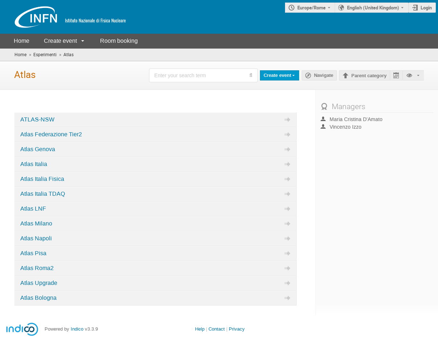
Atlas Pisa (33, 253)
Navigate (323, 75)
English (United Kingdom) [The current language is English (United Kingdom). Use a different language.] (373, 7)
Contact (216, 329)
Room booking (119, 41)
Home (21, 41)
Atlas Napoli (36, 238)
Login (426, 7)
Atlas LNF (33, 208)
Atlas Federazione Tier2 (51, 134)
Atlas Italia (33, 164)
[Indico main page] (63, 17)
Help (199, 329)
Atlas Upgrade (38, 283)
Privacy (237, 329)
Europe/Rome (311, 7)
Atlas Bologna (38, 298)
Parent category (369, 75)
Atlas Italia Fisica (42, 179)
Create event (60, 41)
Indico (77, 329)
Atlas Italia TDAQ (42, 194)
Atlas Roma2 (37, 268)
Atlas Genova (37, 149)
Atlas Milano (36, 223)
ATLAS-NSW (37, 119)
